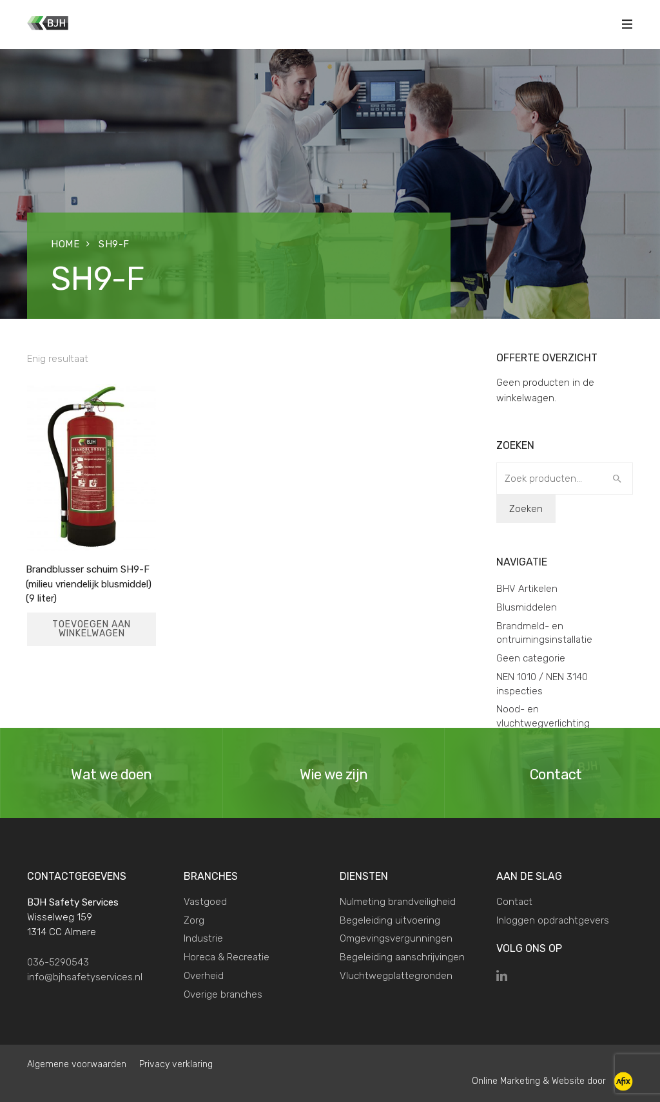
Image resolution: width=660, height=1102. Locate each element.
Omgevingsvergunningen (396, 938)
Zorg (194, 920)
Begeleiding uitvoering (390, 920)
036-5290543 (58, 962)
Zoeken (526, 509)
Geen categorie (530, 658)
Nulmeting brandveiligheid (398, 901)
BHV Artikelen (527, 588)
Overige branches (223, 994)
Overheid (204, 976)
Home (65, 244)
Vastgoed (205, 901)
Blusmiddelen (526, 607)
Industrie (203, 938)
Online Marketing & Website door (552, 1081)
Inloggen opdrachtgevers (552, 920)
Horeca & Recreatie (226, 957)
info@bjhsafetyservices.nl (84, 977)
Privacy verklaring (176, 1064)
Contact (514, 901)
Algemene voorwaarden (76, 1064)
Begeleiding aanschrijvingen (402, 957)
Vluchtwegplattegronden (396, 976)
